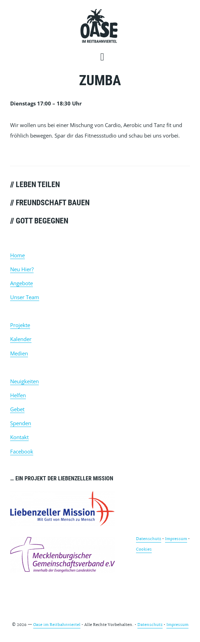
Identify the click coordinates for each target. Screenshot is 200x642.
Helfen (18, 395)
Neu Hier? (22, 269)
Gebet (17, 409)
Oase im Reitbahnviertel (99, 26)
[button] (104, 56)
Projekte (20, 325)
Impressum (176, 539)
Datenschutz (148, 539)
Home (17, 255)
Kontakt (19, 437)
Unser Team (24, 297)
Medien (19, 353)
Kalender (20, 338)
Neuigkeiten (24, 381)
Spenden (20, 423)
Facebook (21, 451)
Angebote (21, 283)
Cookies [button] (144, 549)
